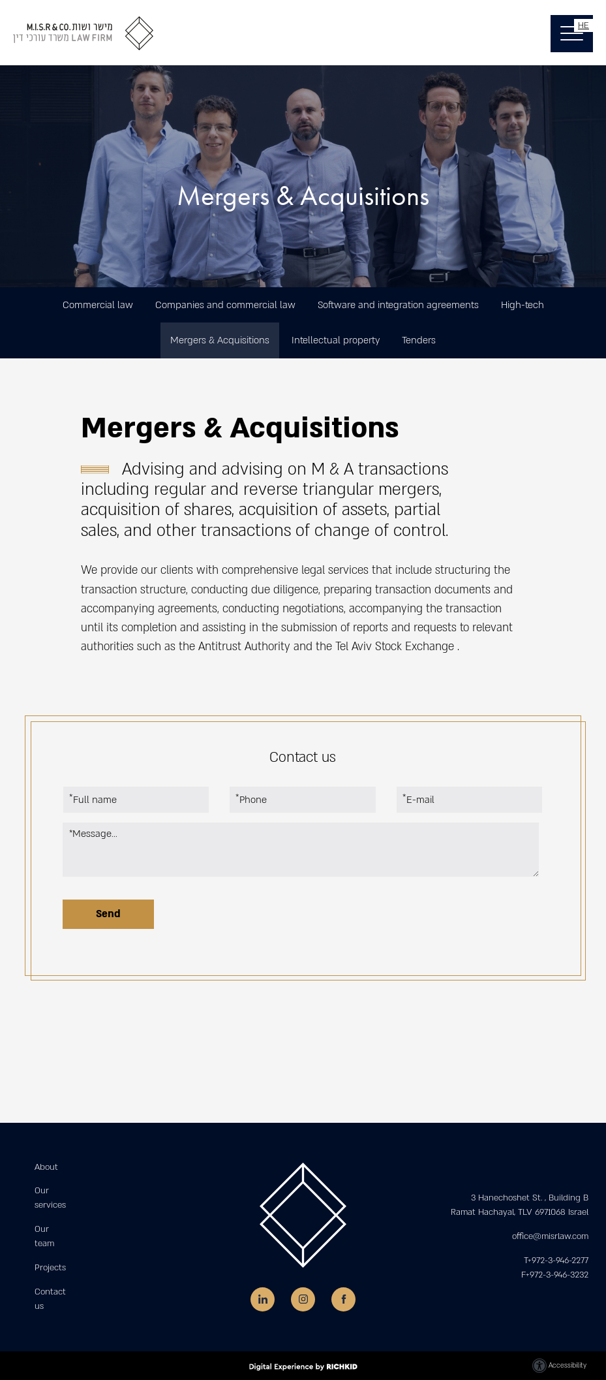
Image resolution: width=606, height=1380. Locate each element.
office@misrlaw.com (550, 1236)
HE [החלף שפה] (583, 25)
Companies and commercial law (225, 304)
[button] (571, 33)
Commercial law (98, 304)
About (46, 1167)
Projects (50, 1268)
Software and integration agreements (398, 304)
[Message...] (301, 850)
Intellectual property (336, 340)
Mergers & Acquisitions (219, 340)
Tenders (419, 340)
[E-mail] (469, 800)
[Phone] (302, 800)
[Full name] (136, 800)
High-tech (522, 304)
